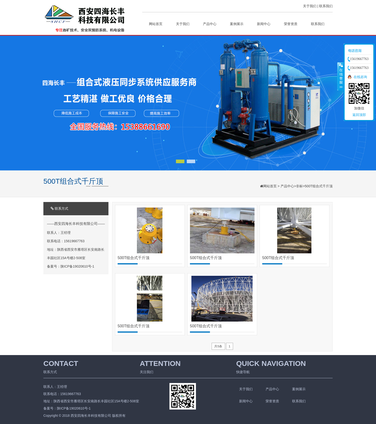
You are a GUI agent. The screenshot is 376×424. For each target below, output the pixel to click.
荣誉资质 (290, 24)
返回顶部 (359, 115)
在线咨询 (360, 77)
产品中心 (209, 24)
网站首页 (155, 24)
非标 (299, 186)
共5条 (218, 346)
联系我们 (326, 6)
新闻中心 (263, 24)
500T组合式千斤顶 (319, 186)
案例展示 (236, 24)
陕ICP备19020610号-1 (77, 266)
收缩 (340, 76)
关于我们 (309, 6)
